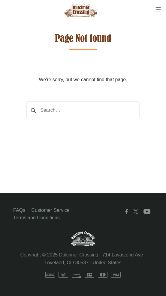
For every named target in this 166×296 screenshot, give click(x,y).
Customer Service (50, 210)
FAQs (19, 210)
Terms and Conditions (36, 217)
